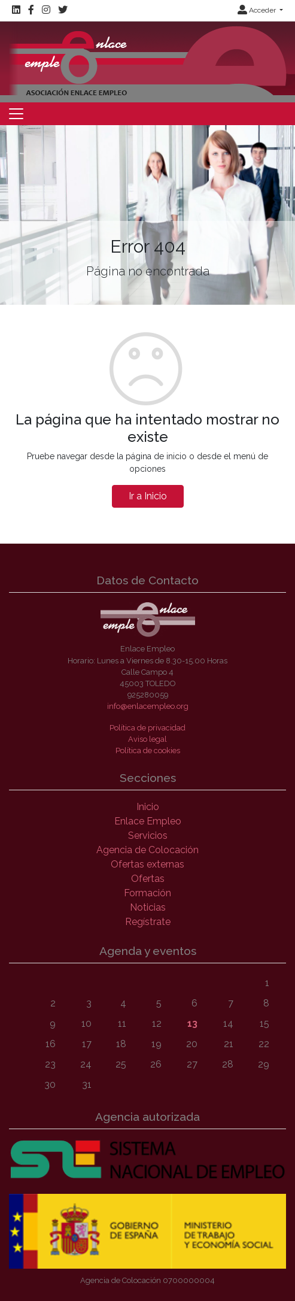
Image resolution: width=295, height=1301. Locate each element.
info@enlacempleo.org (147, 706)
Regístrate (148, 921)
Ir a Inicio (148, 496)
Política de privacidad (147, 727)
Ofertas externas (147, 864)
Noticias (148, 907)
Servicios (148, 835)
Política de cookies (147, 750)
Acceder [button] (258, 10)
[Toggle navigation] (16, 113)
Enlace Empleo (147, 821)
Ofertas (148, 878)
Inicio (147, 806)
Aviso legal (147, 739)
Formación (147, 893)
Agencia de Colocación (147, 850)
